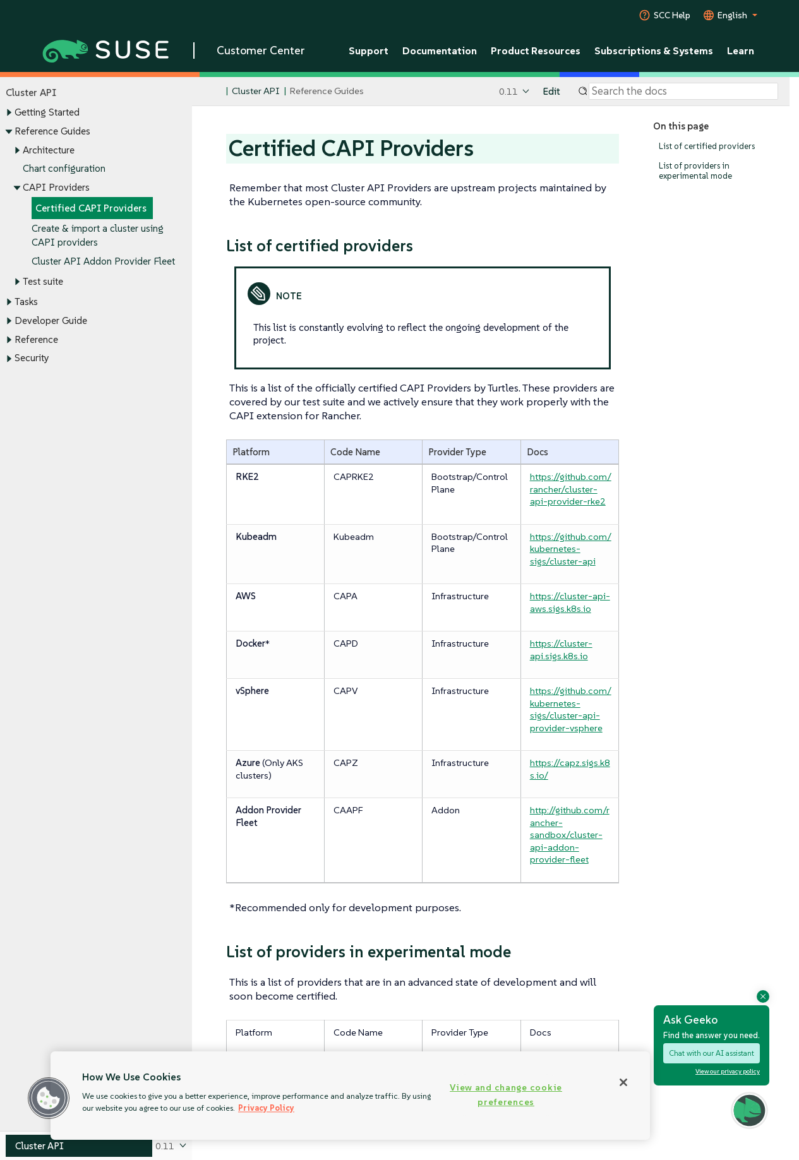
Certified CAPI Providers (91, 208)
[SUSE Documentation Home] (215, 92)
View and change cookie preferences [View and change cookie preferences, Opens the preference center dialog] (506, 1095)
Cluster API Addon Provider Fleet (103, 262)
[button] (48, 1098)
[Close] (623, 1082)
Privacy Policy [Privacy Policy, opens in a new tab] (266, 1108)
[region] (350, 1095)
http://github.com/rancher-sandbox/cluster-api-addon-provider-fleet (570, 834)
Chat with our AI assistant (711, 1053)
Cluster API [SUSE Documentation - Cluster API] (255, 91)
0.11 (508, 91)
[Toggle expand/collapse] (8, 113)
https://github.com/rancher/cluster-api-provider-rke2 (570, 488)
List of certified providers (707, 146)
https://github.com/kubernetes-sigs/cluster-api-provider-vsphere (570, 709)
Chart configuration (64, 169)
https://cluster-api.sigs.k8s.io (561, 649)
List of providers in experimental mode (695, 170)
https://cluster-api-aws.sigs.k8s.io (570, 602)
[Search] (683, 91)
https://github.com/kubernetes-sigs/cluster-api (570, 548)
